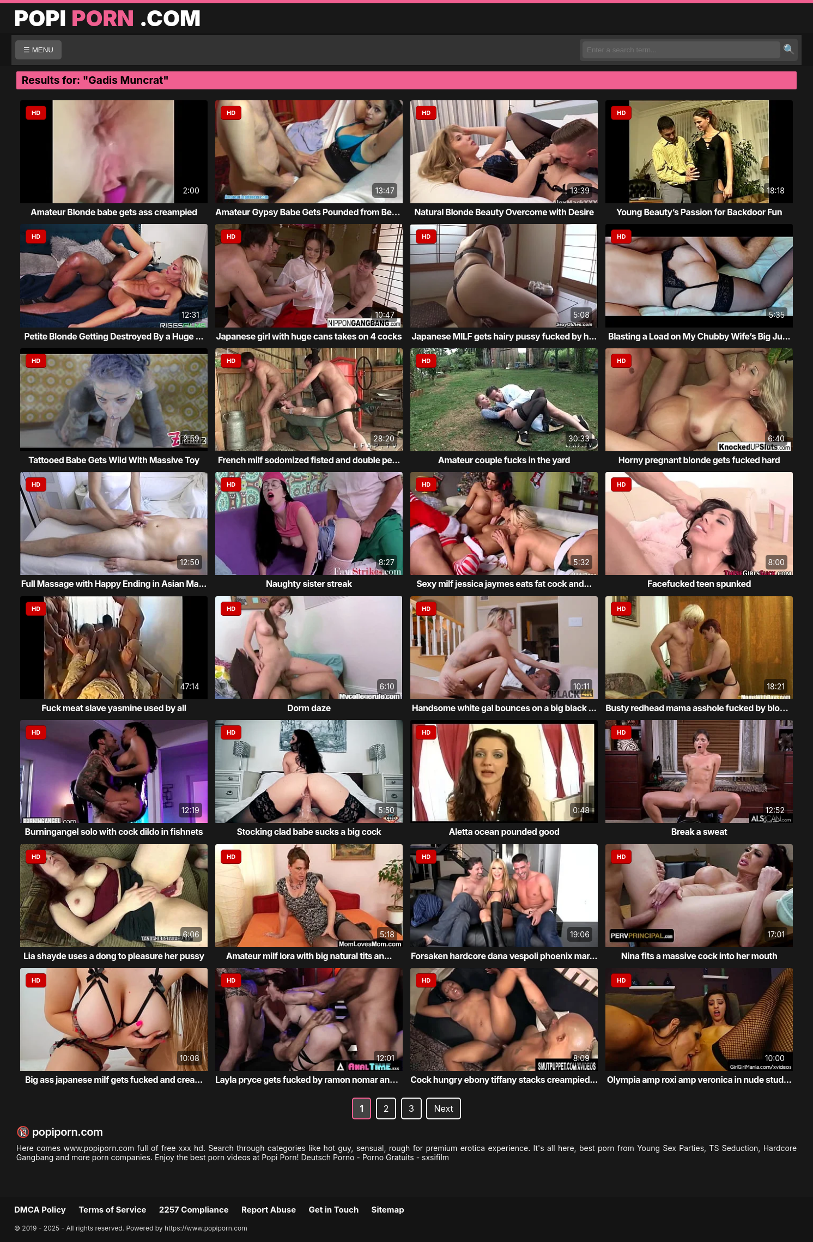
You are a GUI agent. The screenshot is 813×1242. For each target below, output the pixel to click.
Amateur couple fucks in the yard (504, 460)
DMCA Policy (40, 1209)
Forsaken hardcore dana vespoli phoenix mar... (504, 955)
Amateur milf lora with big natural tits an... (309, 955)
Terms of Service (112, 1209)
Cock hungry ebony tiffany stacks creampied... (504, 1079)
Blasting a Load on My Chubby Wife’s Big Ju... (699, 336)
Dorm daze (309, 707)
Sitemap (388, 1209)
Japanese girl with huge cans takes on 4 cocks (309, 336)
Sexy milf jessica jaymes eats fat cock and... (504, 583)
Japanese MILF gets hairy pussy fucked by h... (504, 336)
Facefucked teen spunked (699, 583)
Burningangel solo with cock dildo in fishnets (114, 831)
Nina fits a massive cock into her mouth (699, 955)
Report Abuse (268, 1209)
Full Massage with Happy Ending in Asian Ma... (114, 583)
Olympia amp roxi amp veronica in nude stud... (699, 1079)
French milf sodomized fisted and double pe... (309, 460)
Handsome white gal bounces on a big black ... (504, 707)
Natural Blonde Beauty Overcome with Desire (503, 212)
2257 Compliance (194, 1209)
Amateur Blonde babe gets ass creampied (114, 212)
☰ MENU (38, 50)
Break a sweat (699, 831)
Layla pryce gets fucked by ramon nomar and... (309, 1079)
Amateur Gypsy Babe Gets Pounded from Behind (312, 212)
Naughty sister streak (309, 583)
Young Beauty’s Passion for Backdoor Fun (699, 212)
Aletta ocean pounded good (503, 831)
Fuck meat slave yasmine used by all (113, 707)
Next (443, 1108)
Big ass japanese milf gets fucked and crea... (114, 1079)
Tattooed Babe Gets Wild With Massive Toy (113, 460)
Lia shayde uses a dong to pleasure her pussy (113, 955)
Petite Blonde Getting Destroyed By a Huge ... (114, 336)
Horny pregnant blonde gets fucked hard (699, 460)
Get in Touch (333, 1209)
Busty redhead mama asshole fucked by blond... (701, 707)
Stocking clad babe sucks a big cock (308, 831)
